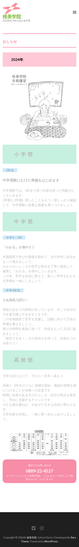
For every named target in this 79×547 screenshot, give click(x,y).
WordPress (51, 541)
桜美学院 (12, 16)
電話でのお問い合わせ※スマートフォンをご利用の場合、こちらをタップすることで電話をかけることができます (39, 472)
